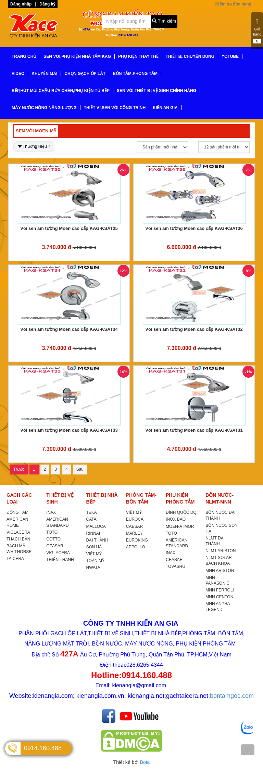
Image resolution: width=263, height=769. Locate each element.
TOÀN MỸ (95, 560)
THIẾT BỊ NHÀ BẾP (102, 498)
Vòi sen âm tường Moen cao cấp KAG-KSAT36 (194, 228)
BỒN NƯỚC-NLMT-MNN (219, 498)
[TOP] (247, 749)
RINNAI (93, 533)
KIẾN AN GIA (165, 107)
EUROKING (137, 540)
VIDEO (18, 73)
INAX (51, 512)
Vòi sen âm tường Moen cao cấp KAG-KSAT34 (69, 329)
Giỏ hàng (257, 30)
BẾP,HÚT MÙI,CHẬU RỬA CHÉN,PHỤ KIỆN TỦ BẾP (61, 90)
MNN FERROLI (219, 590)
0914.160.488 (43, 748)
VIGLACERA (18, 532)
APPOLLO (135, 547)
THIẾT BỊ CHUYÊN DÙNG (190, 56)
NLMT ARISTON (220, 550)
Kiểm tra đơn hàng (232, 4)
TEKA (91, 512)
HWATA (93, 567)
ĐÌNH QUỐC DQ (181, 512)
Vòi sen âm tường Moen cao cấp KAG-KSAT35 (69, 228)
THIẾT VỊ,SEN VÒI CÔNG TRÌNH (115, 107)
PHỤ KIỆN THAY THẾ (138, 56)
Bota (145, 762)
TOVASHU (175, 566)
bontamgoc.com (232, 695)
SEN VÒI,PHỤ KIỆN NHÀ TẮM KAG (77, 56)
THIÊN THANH (60, 559)
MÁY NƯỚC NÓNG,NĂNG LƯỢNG (44, 107)
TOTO (52, 532)
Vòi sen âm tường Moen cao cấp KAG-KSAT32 (194, 329)
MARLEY (134, 533)
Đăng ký (47, 4)
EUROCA (134, 519)
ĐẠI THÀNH (97, 540)
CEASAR (54, 546)
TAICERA (15, 558)
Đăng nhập (21, 4)
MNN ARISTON (219, 570)
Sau (80, 469)
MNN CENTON (219, 597)
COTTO (53, 539)
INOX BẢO (176, 519)
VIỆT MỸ (94, 553)
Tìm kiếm (164, 21)
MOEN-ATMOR (180, 526)
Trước (18, 469)
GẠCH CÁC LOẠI (19, 498)
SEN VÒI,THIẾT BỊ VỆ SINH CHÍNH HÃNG (156, 90)
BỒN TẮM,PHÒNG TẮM (135, 73)
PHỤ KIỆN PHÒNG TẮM (180, 498)
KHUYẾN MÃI (44, 73)
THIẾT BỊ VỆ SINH (59, 498)
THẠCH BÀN (18, 539)
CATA (91, 519)
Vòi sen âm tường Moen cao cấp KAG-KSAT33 (69, 430)
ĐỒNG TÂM (17, 512)
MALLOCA (96, 526)
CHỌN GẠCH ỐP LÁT (84, 73)
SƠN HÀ (94, 547)
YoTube (230, 56)
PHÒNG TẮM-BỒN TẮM (141, 498)
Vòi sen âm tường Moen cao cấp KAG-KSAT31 (194, 430)
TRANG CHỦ (24, 56)
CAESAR (134, 526)
